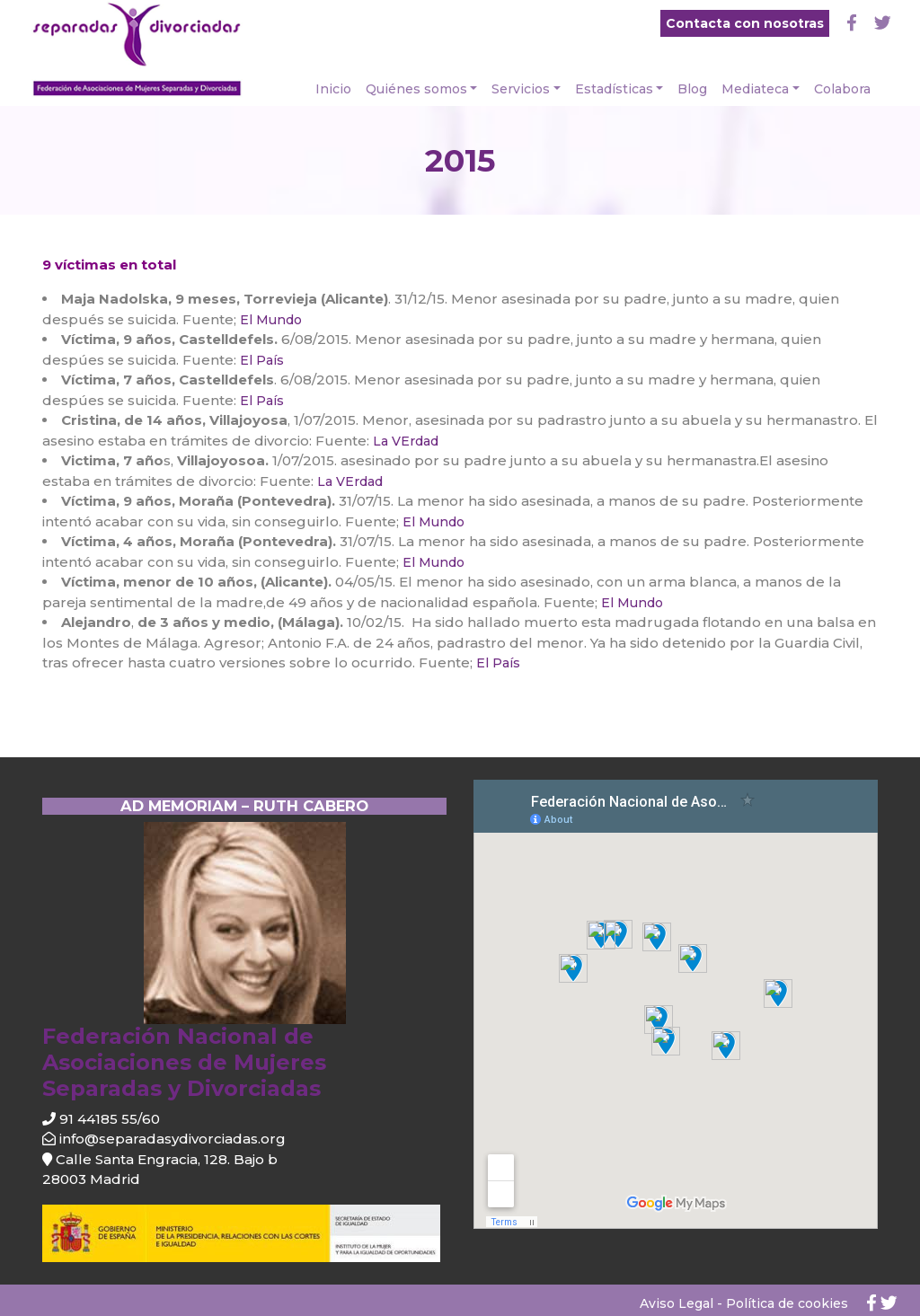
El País (260, 360)
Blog (692, 89)
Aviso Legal (676, 1303)
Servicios (520, 89)
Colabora (842, 89)
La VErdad (403, 441)
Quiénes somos (416, 89)
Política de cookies (787, 1303)
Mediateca (755, 89)
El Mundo (271, 320)
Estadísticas (614, 89)
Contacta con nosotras (745, 23)
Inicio (333, 89)
